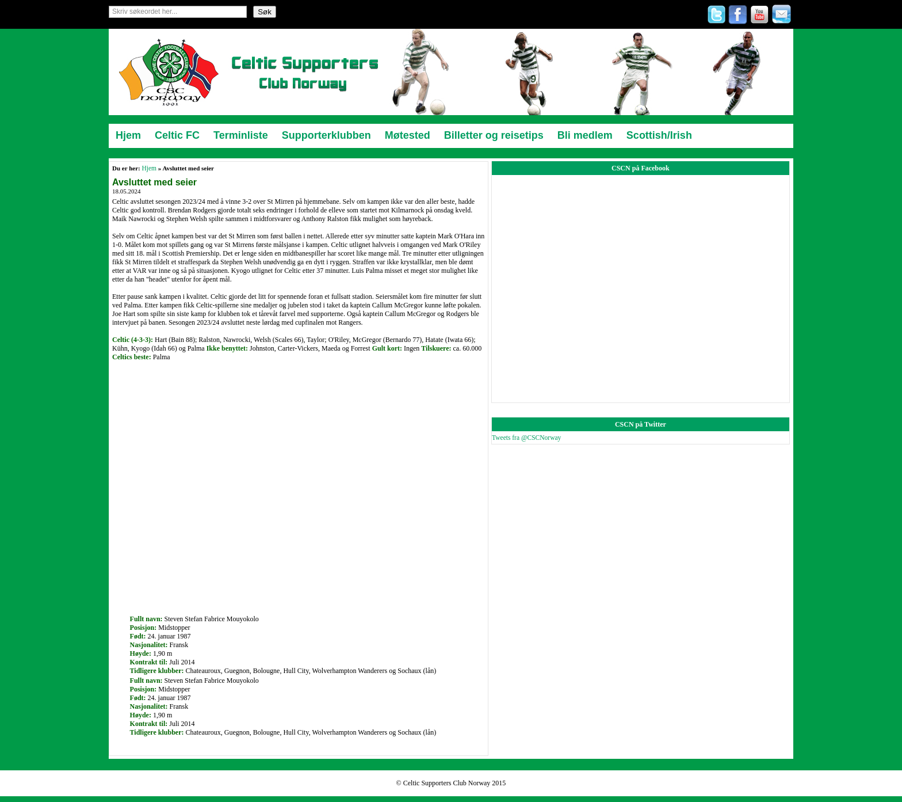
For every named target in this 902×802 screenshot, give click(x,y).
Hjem (149, 168)
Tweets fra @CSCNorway (526, 437)
